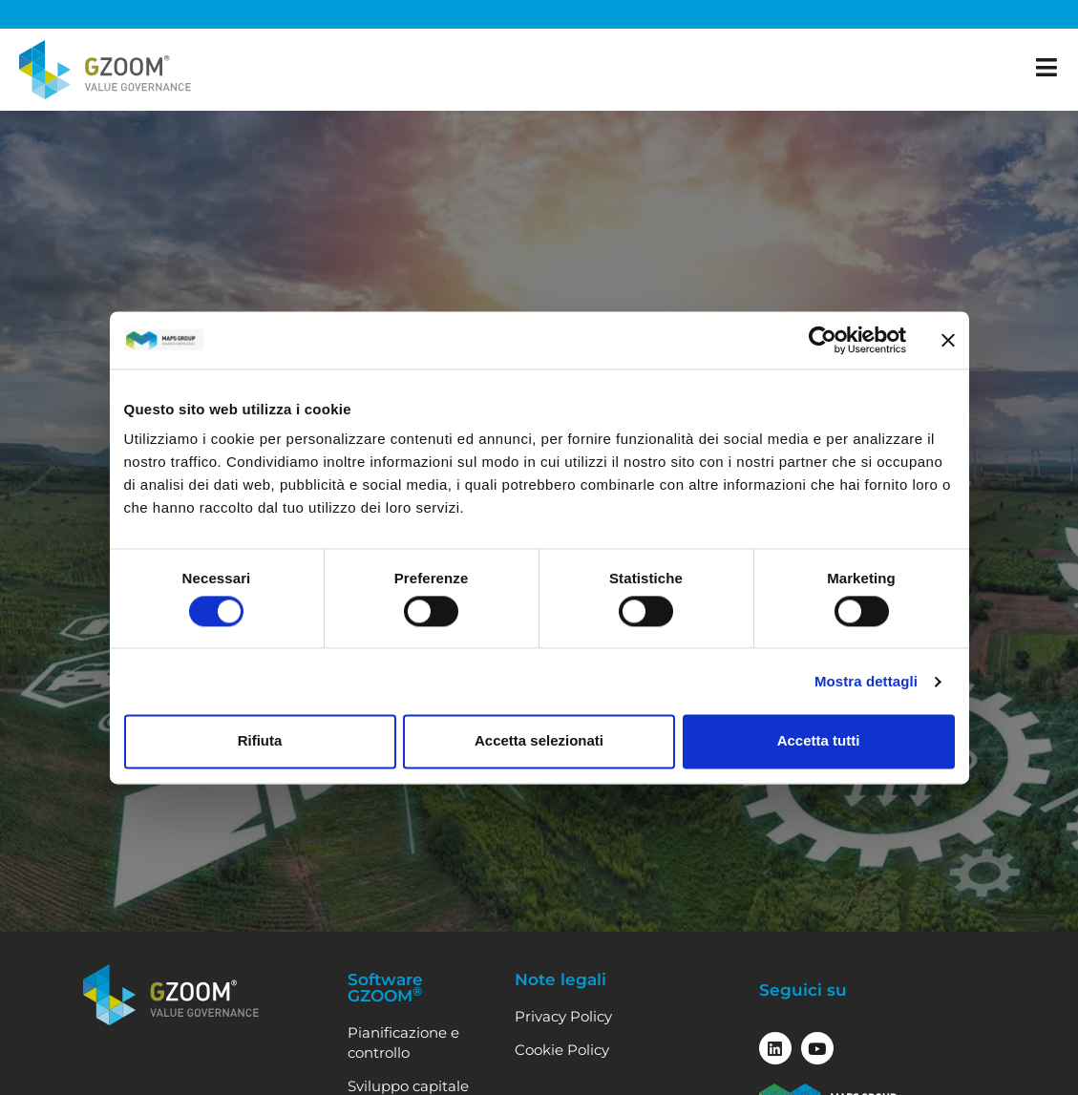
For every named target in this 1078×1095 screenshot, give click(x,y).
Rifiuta (260, 741)
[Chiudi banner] (948, 340)
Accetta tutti (818, 741)
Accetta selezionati (539, 741)
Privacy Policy (563, 1016)
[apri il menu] (1047, 67)
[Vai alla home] (105, 69)
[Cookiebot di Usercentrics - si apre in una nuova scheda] (822, 340)
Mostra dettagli (866, 681)
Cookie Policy (562, 1050)
